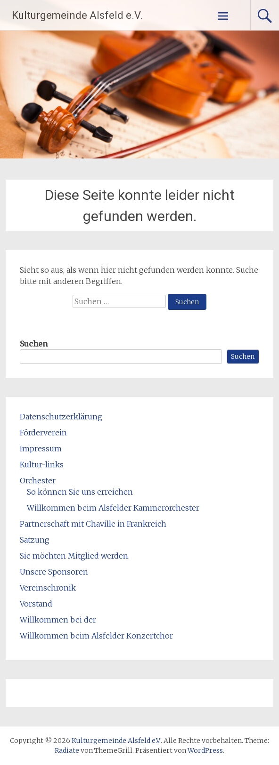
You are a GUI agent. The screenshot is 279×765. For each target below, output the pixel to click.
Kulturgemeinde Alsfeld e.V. (77, 15)
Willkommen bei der (58, 619)
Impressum (41, 448)
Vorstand (36, 603)
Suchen (34, 343)
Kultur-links (42, 464)
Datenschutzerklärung (61, 416)
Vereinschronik (48, 587)
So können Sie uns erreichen (80, 492)
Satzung (34, 539)
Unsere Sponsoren (54, 571)
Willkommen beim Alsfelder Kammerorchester (113, 508)
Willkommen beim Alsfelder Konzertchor (96, 635)
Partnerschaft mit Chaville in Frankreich (93, 523)
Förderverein (43, 432)
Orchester (38, 480)
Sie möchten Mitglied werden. (75, 555)
